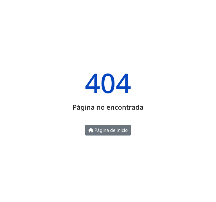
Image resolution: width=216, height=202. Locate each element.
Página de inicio (108, 130)
